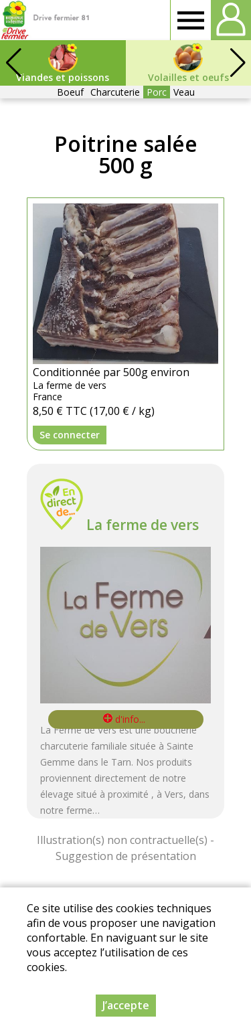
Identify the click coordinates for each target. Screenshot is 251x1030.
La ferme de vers (142, 524)
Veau (184, 92)
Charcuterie (115, 92)
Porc (157, 92)
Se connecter (69, 434)
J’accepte (125, 1005)
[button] (237, 63)
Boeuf (70, 92)
